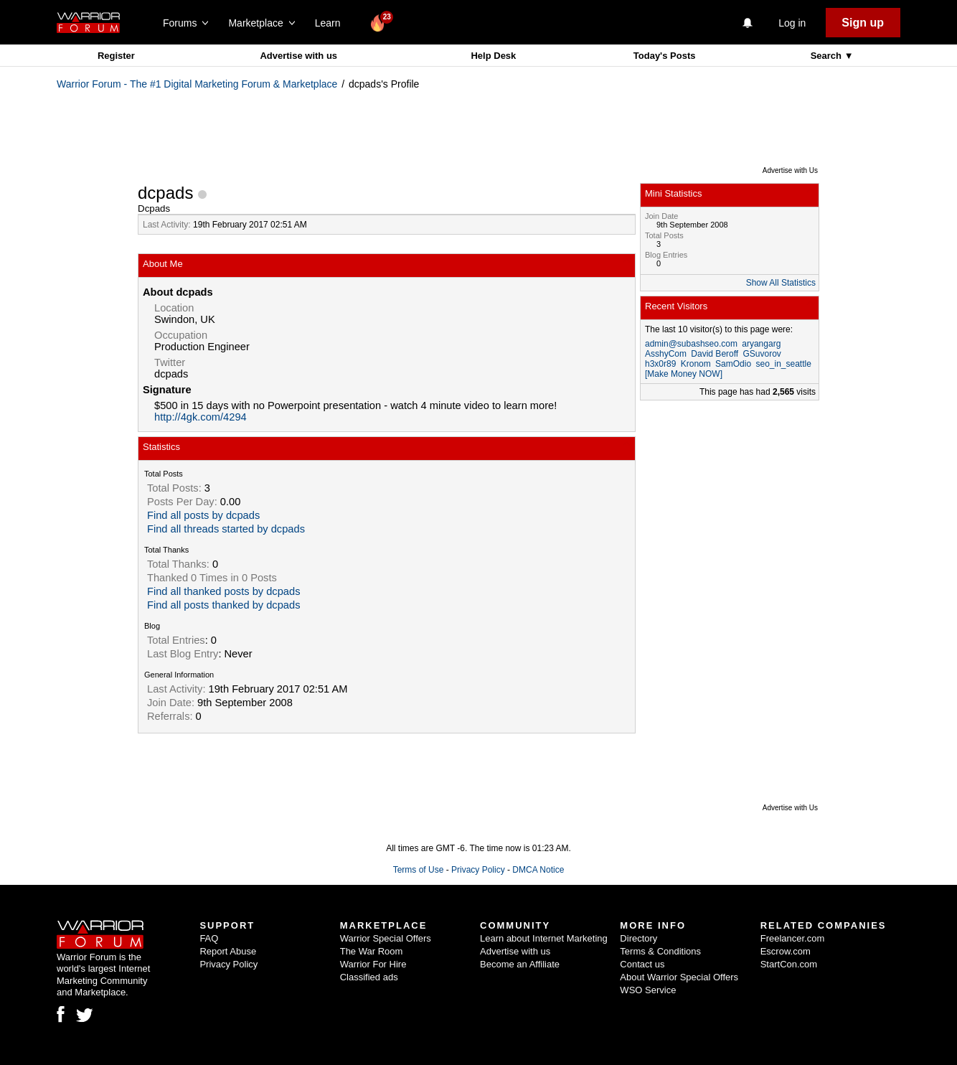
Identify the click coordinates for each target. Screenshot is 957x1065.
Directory (638, 938)
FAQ (208, 938)
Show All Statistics (781, 283)
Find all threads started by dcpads (226, 529)
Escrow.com (785, 951)
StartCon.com (788, 964)
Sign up (863, 23)
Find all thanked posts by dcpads (223, 591)
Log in (792, 23)
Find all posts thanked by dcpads (223, 605)
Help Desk (493, 55)
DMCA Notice (538, 870)
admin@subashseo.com (691, 344)
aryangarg (761, 344)
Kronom (696, 364)
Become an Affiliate (520, 964)
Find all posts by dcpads (203, 515)
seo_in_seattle (783, 364)
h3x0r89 (660, 364)
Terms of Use (418, 870)
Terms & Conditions (660, 951)
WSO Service (648, 990)
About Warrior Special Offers (679, 977)
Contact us (642, 964)
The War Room (371, 951)
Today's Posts (664, 55)
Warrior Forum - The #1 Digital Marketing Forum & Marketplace (197, 84)
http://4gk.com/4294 (200, 417)
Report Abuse (227, 951)
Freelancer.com (792, 938)
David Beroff (714, 354)
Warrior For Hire (373, 964)
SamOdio (733, 364)
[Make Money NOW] (683, 374)
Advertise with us (298, 55)
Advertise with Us (790, 170)
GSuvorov (762, 354)
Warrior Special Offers (385, 938)
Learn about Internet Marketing (544, 938)
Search (827, 55)
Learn (332, 23)
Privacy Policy (478, 870)
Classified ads (369, 977)
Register (116, 55)
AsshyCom (666, 354)
